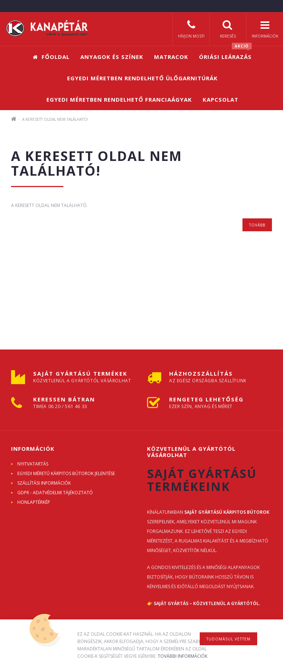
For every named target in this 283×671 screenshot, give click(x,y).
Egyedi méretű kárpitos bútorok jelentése (66, 473)
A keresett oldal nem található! (55, 119)
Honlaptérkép (33, 502)
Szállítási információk (44, 483)
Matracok (171, 56)
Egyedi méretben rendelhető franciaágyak (119, 99)
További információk (182, 656)
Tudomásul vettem (228, 639)
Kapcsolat (220, 99)
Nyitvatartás (32, 464)
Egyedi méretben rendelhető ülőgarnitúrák (142, 78)
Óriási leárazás (225, 53)
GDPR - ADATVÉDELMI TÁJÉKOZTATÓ (55, 492)
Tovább (257, 225)
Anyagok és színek (111, 56)
